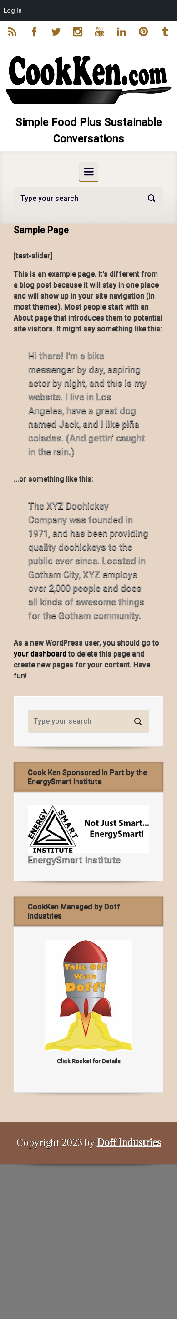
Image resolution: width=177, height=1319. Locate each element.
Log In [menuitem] (13, 10)
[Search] (88, 198)
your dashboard (40, 653)
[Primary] (88, 171)
